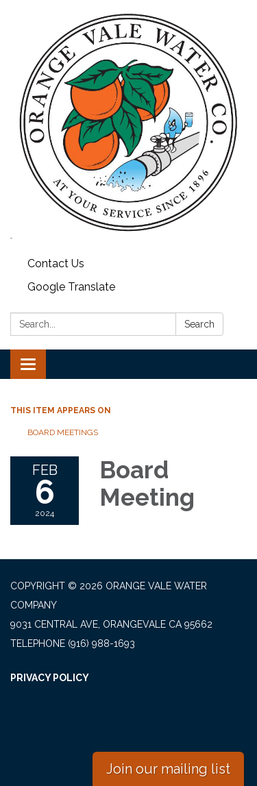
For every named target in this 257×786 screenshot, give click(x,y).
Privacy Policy (49, 677)
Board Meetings (62, 432)
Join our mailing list (168, 769)
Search (199, 324)
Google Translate (71, 286)
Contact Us (55, 263)
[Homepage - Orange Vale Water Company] (128, 122)
